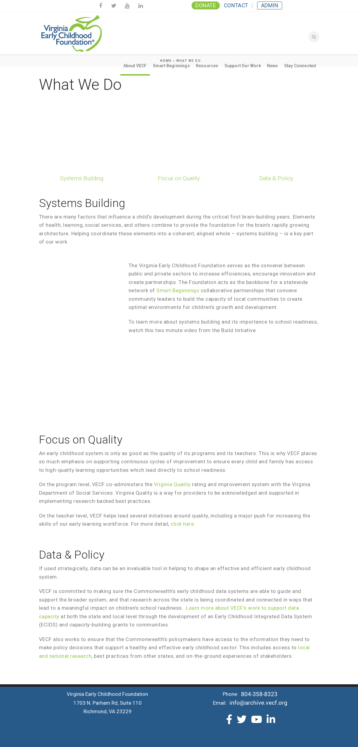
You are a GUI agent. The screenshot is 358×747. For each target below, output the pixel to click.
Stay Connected (300, 65)
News (272, 65)
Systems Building (81, 178)
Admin (269, 5)
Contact (236, 5)
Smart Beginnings (171, 65)
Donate (205, 5)
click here (182, 524)
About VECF (135, 65)
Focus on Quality (179, 178)
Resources (207, 65)
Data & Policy (276, 178)
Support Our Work (243, 65)
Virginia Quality (172, 484)
